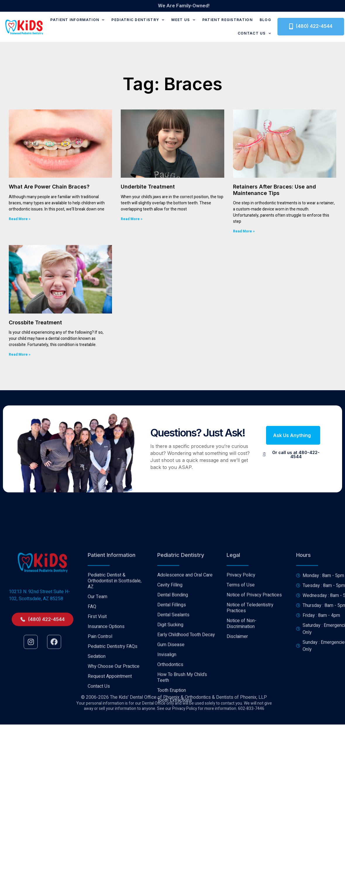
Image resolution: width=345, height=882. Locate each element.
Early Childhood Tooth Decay (186, 724)
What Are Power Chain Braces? (49, 187)
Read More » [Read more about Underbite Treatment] (131, 219)
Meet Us (183, 20)
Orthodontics (170, 754)
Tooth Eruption (171, 780)
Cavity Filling (169, 675)
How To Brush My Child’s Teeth (182, 767)
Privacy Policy (241, 665)
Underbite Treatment (148, 187)
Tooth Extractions (174, 790)
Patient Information (77, 20)
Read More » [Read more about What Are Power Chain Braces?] (19, 219)
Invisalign (166, 744)
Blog (265, 20)
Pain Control (100, 726)
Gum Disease (170, 734)
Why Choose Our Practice (113, 756)
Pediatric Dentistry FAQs (112, 736)
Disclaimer (237, 726)
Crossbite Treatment (35, 322)
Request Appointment (110, 766)
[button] (293, 435)
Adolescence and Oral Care (185, 665)
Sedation (97, 746)
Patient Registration (227, 20)
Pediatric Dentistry (137, 20)
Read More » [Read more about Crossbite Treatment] (19, 354)
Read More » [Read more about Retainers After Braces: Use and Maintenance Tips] (244, 231)
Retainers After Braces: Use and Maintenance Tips (274, 190)
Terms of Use (241, 675)
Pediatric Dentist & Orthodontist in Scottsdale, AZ (115, 670)
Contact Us (254, 33)
